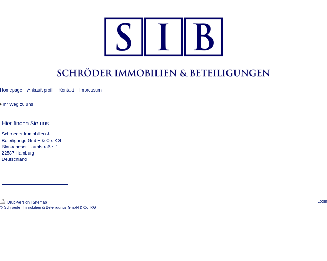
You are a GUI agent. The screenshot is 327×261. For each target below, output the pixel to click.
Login (322, 201)
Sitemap (40, 202)
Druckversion (15, 202)
